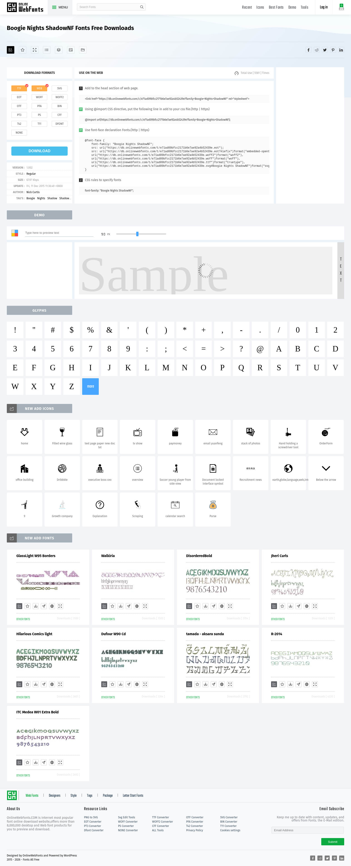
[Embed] (52, 606)
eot (19, 97)
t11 (39, 123)
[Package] (58, 50)
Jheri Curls (279, 556)
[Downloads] (36, 606)
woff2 (60, 97)
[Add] (10, 50)
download (39, 151)
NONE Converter (128, 830)
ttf (19, 88)
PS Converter (126, 826)
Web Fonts (32, 796)
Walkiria (108, 556)
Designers (54, 796)
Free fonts (27, 7)
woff (39, 97)
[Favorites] (22, 50)
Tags (89, 796)
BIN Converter (228, 821)
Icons (260, 7)
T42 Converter (194, 826)
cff (59, 115)
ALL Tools (158, 830)
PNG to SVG (91, 817)
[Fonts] (83, 50)
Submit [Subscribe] (332, 842)
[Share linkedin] (341, 50)
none (19, 132)
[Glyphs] (46, 50)
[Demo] (34, 50)
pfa (39, 106)
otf (19, 106)
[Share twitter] (325, 50)
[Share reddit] (317, 50)
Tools (305, 7)
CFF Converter (160, 826)
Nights (41, 198)
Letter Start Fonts (133, 796)
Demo (292, 7)
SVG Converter (228, 817)
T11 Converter (228, 826)
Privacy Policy (194, 830)
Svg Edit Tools (126, 817)
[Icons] (70, 50)
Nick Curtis (33, 192)
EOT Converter (92, 821)
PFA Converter (194, 821)
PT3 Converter (92, 826)
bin (59, 106)
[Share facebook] (308, 50)
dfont (59, 123)
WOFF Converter (128, 821)
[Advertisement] (310, 135)
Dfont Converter (94, 830)
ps (39, 115)
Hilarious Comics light (34, 634)
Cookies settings (230, 830)
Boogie (30, 198)
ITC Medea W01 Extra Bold (37, 712)
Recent (247, 7)
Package (108, 796)
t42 (19, 123)
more (90, 386)
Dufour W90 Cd (113, 634)
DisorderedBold (199, 556)
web (39, 88)
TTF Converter (160, 817)
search (141, 7)
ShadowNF (65, 198)
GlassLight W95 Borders (35, 556)
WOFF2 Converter (162, 821)
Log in (324, 7)
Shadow (52, 198)
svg (59, 88)
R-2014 (276, 634)
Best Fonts (276, 7)
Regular (31, 173)
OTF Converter (194, 817)
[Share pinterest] (333, 50)
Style (74, 796)
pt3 (19, 115)
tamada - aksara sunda (205, 634)
